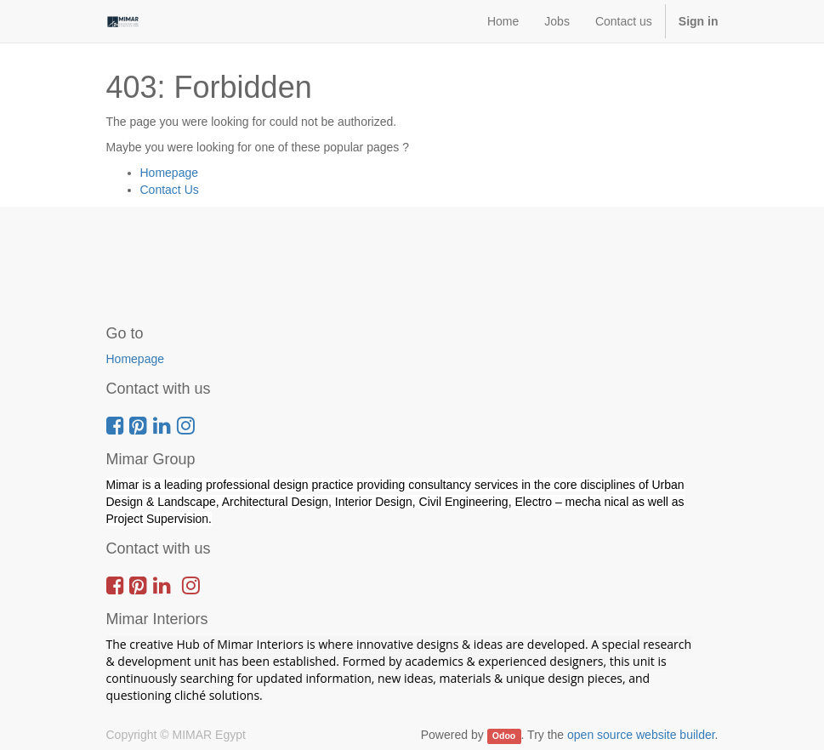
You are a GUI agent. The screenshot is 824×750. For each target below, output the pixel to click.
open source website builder (641, 734)
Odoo (503, 735)
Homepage (169, 172)
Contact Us (169, 189)
